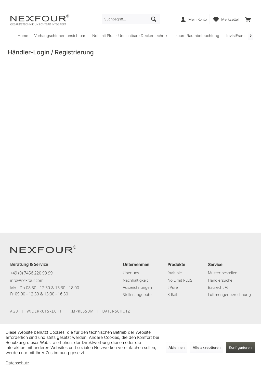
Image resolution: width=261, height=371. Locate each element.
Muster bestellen (222, 272)
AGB (14, 311)
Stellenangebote (137, 294)
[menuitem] (248, 19)
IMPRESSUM (82, 311)
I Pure (172, 287)
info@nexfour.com (27, 280)
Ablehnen (176, 347)
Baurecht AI (218, 287)
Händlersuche (220, 280)
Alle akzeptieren (206, 347)
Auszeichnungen (137, 287)
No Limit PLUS (179, 280)
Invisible (174, 272)
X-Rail (172, 294)
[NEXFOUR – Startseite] (43, 249)
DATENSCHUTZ (116, 311)
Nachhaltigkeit (135, 280)
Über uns (131, 272)
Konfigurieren (240, 347)
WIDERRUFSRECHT (44, 311)
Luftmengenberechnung (229, 294)
